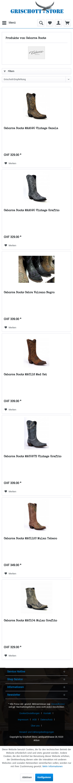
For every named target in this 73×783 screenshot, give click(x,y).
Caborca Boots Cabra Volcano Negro (29, 292)
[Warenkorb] (67, 22)
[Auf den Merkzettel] (10, 163)
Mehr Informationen (52, 766)
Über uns (35, 725)
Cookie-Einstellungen (29, 713)
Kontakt (47, 713)
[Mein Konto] (58, 22)
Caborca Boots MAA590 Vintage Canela (31, 128)
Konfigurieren (44, 777)
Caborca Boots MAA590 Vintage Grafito (31, 210)
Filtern (9, 71)
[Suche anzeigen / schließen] (40, 22)
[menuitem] (8, 22)
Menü (8, 22)
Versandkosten (58, 704)
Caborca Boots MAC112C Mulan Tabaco (30, 538)
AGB (34, 719)
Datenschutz (46, 719)
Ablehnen (27, 777)
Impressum (23, 719)
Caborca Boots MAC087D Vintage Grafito (32, 456)
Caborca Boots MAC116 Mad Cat (25, 374)
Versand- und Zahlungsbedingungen (36, 732)
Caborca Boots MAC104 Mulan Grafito (30, 620)
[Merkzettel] (49, 22)
